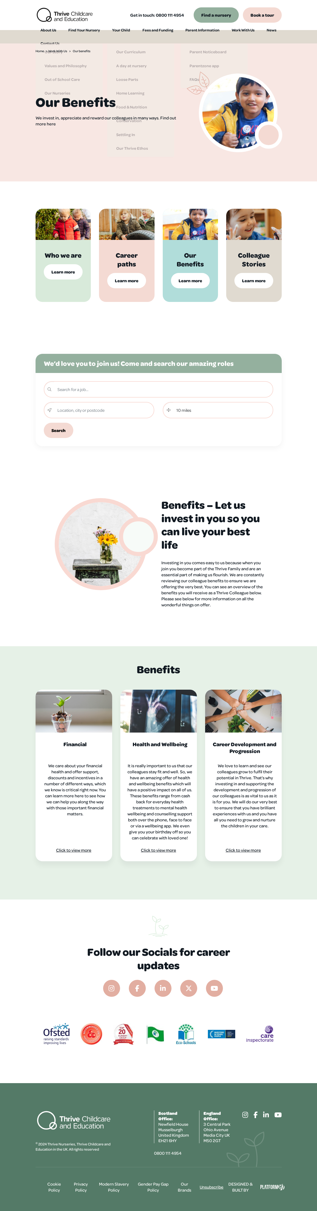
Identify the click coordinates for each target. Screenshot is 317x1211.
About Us (45, 37)
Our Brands (184, 1187)
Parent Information (186, 37)
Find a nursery (216, 15)
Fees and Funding (144, 37)
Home (40, 51)
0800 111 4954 (170, 15)
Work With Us (224, 37)
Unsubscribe (211, 1187)
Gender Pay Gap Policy (153, 1187)
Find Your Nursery (77, 37)
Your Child (111, 37)
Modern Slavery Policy (114, 1187)
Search (58, 430)
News (248, 37)
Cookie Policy (54, 1187)
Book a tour (262, 15)
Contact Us (270, 37)
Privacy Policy (81, 1187)
